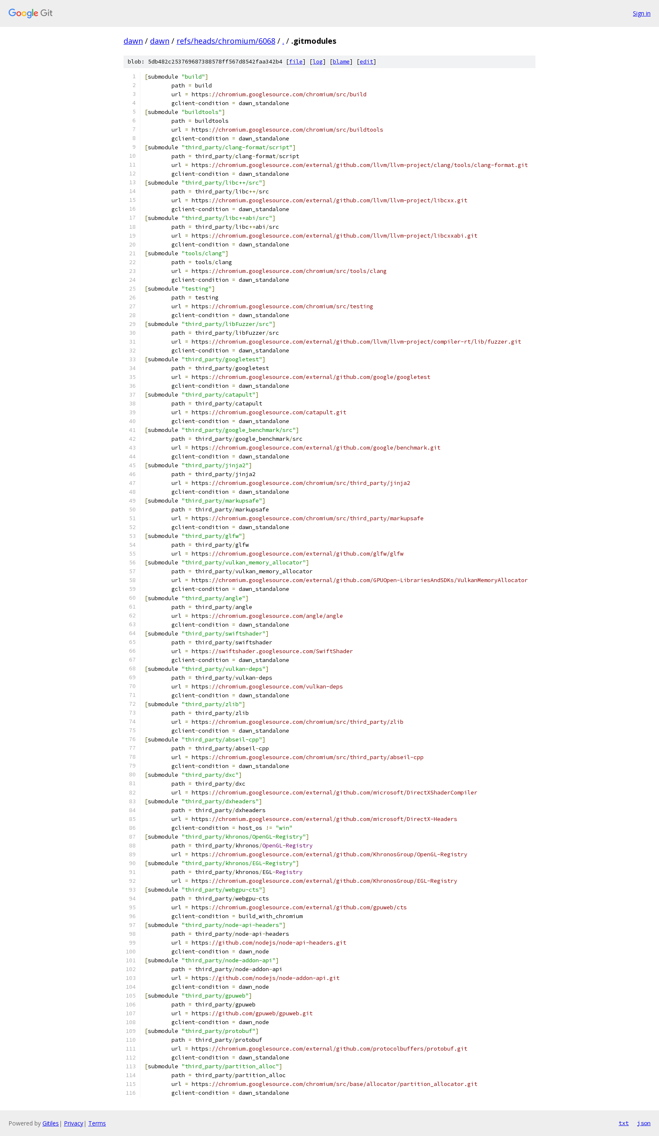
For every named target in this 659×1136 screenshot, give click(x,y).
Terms (97, 1123)
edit (366, 61)
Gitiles (50, 1123)
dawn (133, 41)
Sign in (642, 13)
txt (624, 1123)
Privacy (73, 1123)
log (318, 61)
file (296, 61)
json (644, 1123)
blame (341, 61)
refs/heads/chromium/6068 (226, 41)
